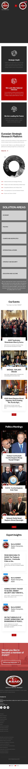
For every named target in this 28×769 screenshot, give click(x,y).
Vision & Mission (3, 717)
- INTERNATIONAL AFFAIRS (9, 250)
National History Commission (5, 740)
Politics (1, 724)
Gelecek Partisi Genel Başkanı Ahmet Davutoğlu (14, 519)
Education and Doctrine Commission (7, 737)
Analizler (5, 540)
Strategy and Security (4, 729)
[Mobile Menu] (16, 6)
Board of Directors (3, 715)
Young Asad (2, 720)
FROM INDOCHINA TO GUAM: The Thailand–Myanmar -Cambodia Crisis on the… (12, 558)
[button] (14, 414)
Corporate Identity (3, 719)
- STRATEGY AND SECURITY (9, 262)
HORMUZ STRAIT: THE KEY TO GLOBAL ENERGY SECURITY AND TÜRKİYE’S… (14, 591)
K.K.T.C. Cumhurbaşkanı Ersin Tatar (14, 489)
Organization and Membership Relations (7, 749)
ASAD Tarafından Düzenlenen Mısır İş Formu (14, 341)
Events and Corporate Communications (7, 745)
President (2, 713)
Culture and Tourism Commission (6, 738)
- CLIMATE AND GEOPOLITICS (10, 238)
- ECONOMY (5, 215)
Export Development (4, 747)
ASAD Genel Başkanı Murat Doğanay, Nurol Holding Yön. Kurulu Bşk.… (14, 400)
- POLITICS (5, 226)
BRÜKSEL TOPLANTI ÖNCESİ (14, 371)
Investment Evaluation (4, 752)
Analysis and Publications (5, 744)
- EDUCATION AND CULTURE (10, 273)
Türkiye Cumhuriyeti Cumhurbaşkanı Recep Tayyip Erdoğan (14, 458)
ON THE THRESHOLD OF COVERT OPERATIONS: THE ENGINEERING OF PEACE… (13, 619)
